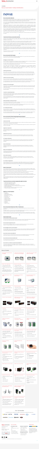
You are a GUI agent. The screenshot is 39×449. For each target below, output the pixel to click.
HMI (11, 429)
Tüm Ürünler (13, 424)
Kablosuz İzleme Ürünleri (24, 430)
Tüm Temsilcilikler (19, 410)
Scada (12, 427)
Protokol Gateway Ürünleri (14, 433)
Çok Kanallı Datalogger (14, 431)
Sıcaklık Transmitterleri (23, 427)
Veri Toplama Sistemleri (14, 432)
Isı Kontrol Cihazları (23, 434)
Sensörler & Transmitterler (24, 426)
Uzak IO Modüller (13, 430)
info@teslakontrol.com (5, 426)
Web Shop (31, 424)
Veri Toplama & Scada (14, 426)
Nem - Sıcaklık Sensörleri (24, 428)
